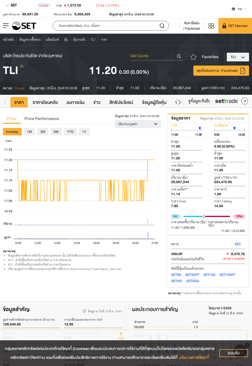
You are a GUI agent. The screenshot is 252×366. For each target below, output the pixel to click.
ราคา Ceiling (223, 201)
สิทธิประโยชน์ (121, 102)
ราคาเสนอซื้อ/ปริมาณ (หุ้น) (188, 221)
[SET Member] (235, 25)
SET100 (209, 275)
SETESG (192, 281)
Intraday (12, 132)
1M (29, 132)
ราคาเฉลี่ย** (179, 189)
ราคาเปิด (220, 165)
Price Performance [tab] (41, 118)
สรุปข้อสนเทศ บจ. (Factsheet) (221, 71)
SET (11, 5)
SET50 (176, 275)
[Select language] (239, 9)
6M (56, 132)
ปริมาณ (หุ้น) (179, 177)
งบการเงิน (75, 102)
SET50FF (192, 275)
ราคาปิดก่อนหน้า (182, 165)
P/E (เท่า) (8, 332)
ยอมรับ (234, 353)
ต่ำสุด (218, 153)
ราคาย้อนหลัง (45, 102)
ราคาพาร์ (220, 189)
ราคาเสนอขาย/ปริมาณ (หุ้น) (223, 223)
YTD (70, 132)
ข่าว (96, 102)
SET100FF (227, 275)
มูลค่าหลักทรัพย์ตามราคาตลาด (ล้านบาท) (29, 319)
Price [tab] (12, 118)
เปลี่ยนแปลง (222, 141)
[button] (111, 26)
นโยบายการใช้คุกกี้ (194, 357)
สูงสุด (175, 153)
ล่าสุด (175, 141)
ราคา (19, 102)
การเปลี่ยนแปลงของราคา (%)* (83, 319)
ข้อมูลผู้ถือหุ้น (154, 102)
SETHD (176, 281)
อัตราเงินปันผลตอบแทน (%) (82, 332)
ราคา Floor (178, 201)
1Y (84, 132)
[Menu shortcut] (211, 25)
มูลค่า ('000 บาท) (225, 177)
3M (42, 132)
